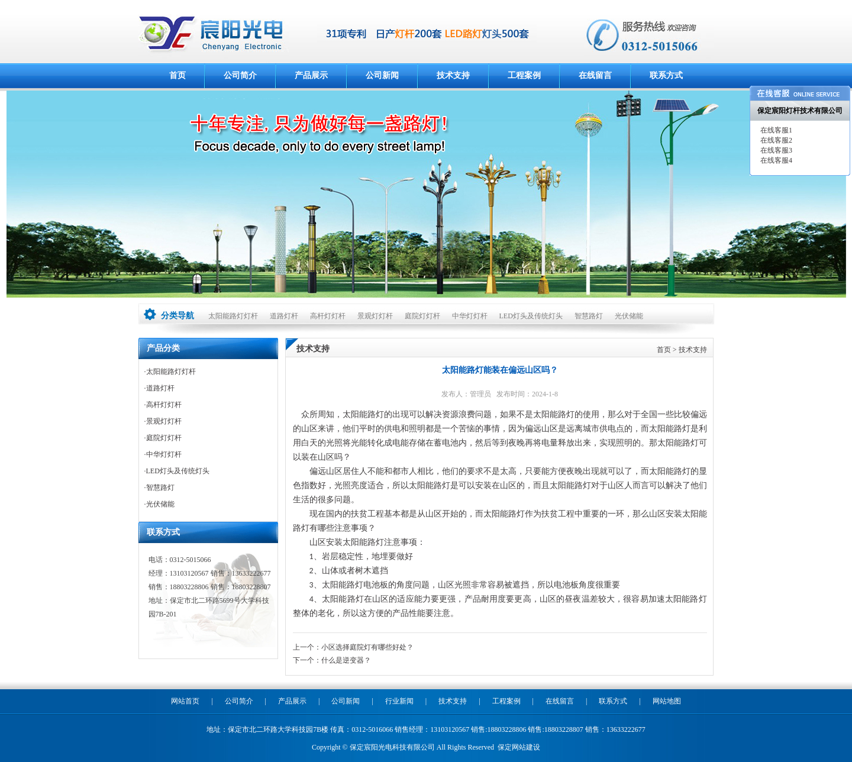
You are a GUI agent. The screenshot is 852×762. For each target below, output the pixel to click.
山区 (317, 542)
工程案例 (524, 75)
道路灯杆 (284, 316)
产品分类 (163, 348)
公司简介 (240, 75)
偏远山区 (326, 471)
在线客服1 (775, 130)
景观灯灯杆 (375, 316)
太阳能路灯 (363, 414)
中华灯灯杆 (470, 316)
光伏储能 (629, 316)
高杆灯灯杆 (328, 316)
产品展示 (311, 75)
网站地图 (667, 701)
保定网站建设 (519, 747)
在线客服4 (775, 160)
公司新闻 (382, 75)
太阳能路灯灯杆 (233, 316)
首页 (177, 75)
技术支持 (453, 75)
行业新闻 (399, 701)
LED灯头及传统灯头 (531, 316)
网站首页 (185, 701)
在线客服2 (775, 140)
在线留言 (595, 75)
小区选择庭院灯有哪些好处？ (367, 647)
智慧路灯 (589, 316)
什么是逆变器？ (346, 660)
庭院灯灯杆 (422, 316)
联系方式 (666, 75)
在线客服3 (775, 150)
